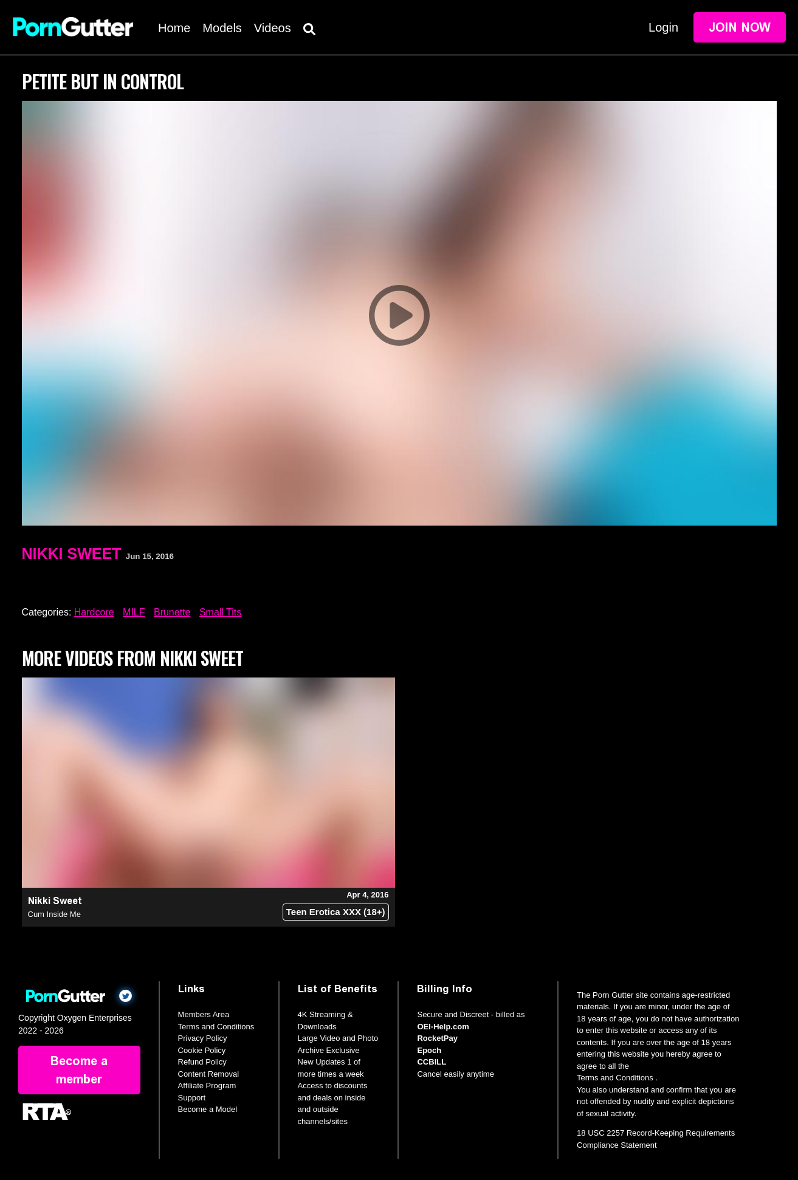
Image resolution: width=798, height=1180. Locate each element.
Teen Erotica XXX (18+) (335, 912)
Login (663, 27)
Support (192, 1097)
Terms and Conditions (216, 1026)
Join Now (740, 27)
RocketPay (437, 1038)
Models (221, 28)
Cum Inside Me (54, 914)
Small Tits (220, 612)
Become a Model (208, 1109)
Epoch (429, 1050)
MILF (134, 612)
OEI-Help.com (443, 1026)
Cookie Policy (202, 1050)
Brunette (172, 612)
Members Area (204, 1014)
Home (174, 28)
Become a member (79, 1070)
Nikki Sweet (72, 553)
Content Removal (208, 1074)
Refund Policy (202, 1061)
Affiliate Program (207, 1085)
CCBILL (431, 1061)
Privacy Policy (202, 1038)
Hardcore (94, 612)
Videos (272, 28)
